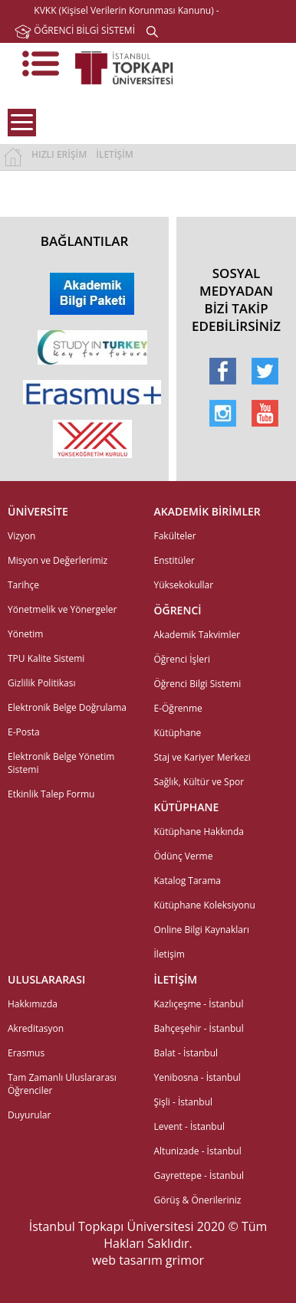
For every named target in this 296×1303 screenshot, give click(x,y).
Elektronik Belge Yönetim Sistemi (61, 763)
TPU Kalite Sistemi (46, 658)
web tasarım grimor (148, 1260)
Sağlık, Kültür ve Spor (199, 781)
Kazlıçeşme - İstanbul (199, 1003)
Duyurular (29, 1114)
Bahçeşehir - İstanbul (199, 1028)
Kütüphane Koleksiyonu (204, 905)
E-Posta (24, 731)
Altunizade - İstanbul (198, 1150)
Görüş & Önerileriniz (198, 1199)
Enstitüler (174, 560)
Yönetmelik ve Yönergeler (62, 609)
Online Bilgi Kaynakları (201, 929)
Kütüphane (178, 732)
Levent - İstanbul (189, 1126)
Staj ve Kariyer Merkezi (202, 757)
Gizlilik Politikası (41, 682)
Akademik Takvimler (197, 634)
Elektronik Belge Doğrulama (67, 707)
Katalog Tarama (187, 880)
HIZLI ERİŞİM (59, 154)
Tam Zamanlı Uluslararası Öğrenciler (62, 1084)
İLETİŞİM (114, 154)
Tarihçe (23, 584)
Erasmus (26, 1052)
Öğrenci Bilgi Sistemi (198, 683)
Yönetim (25, 633)
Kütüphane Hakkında (199, 831)
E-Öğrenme (178, 708)
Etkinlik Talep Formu (51, 793)
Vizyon (21, 535)
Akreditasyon (36, 1028)
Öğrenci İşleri (182, 659)
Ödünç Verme (183, 856)
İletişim (169, 954)
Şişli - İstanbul (183, 1101)
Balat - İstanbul (186, 1052)
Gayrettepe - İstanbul (199, 1175)
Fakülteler (175, 535)
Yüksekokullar (184, 584)
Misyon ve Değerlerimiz (57, 560)
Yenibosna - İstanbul (197, 1077)
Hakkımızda (33, 1003)
